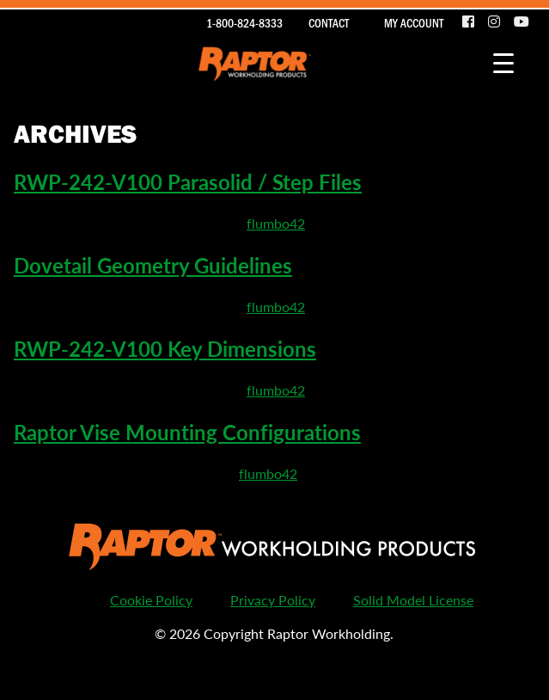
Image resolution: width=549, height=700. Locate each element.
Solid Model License (413, 600)
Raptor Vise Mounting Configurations (187, 431)
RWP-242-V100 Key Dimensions (165, 348)
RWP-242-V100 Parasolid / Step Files (188, 181)
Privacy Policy (272, 600)
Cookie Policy (151, 600)
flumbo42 (276, 223)
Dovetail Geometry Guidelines (153, 264)
